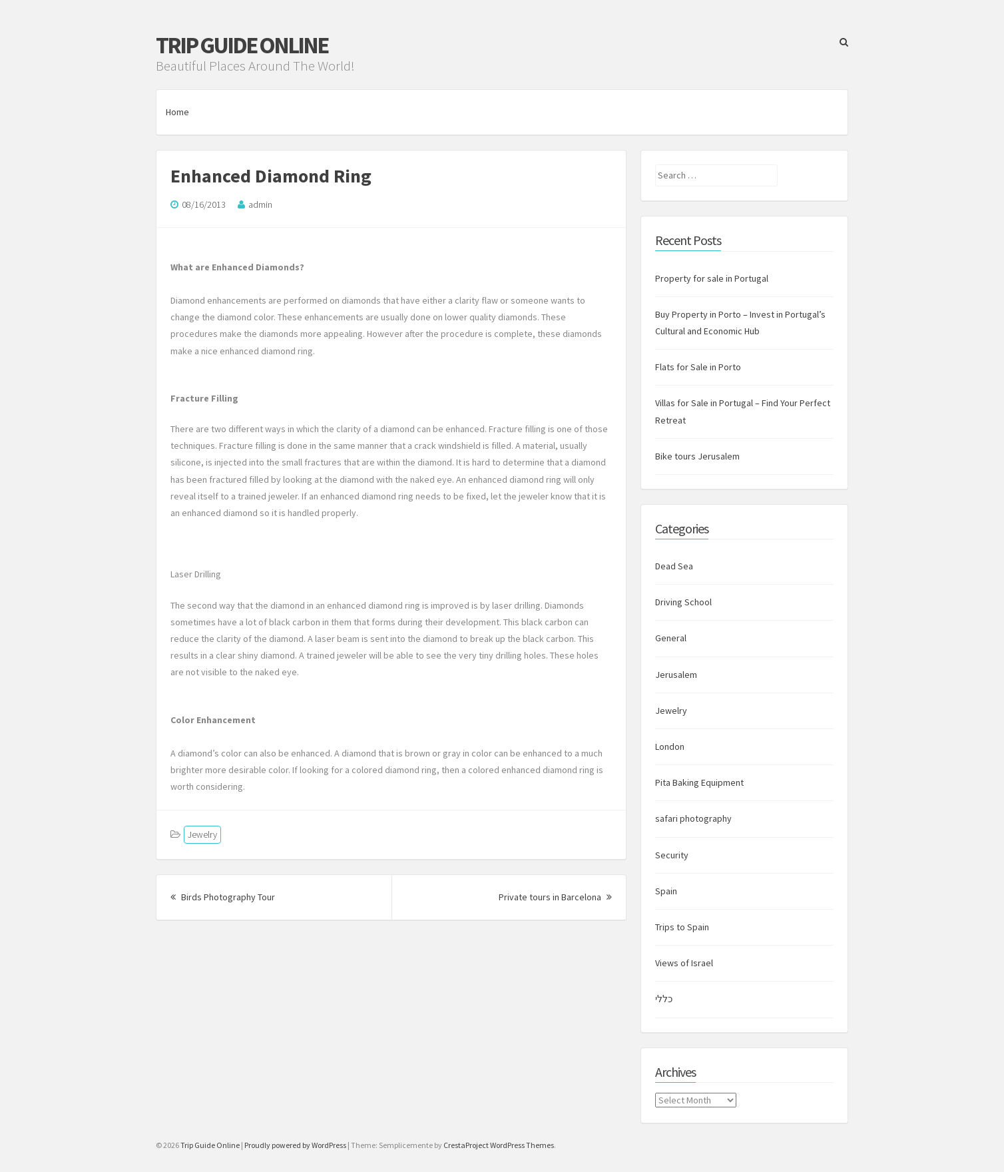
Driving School (683, 602)
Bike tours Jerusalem (697, 456)
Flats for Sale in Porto (698, 367)
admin (260, 204)
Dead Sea (674, 566)
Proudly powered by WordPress (295, 1145)
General (670, 638)
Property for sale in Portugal (711, 278)
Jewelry (202, 834)
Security (671, 855)
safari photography (693, 818)
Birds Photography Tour (222, 897)
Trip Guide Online (242, 45)
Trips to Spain (682, 927)
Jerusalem (676, 675)
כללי (663, 999)
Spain (666, 891)
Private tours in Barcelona (555, 897)
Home (177, 112)
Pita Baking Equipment (699, 782)
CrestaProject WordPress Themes (498, 1145)
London (669, 746)
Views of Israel (684, 963)
